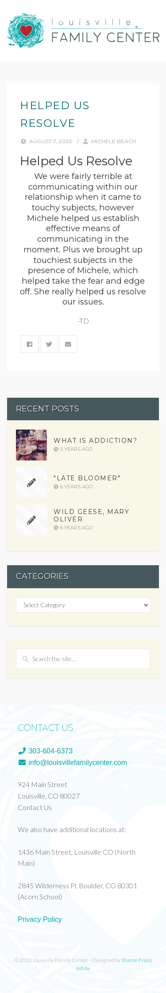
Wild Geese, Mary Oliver (91, 516)
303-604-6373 (45, 751)
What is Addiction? (95, 441)
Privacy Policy (40, 919)
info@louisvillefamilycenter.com (72, 762)
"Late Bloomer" (87, 478)
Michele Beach (113, 141)
